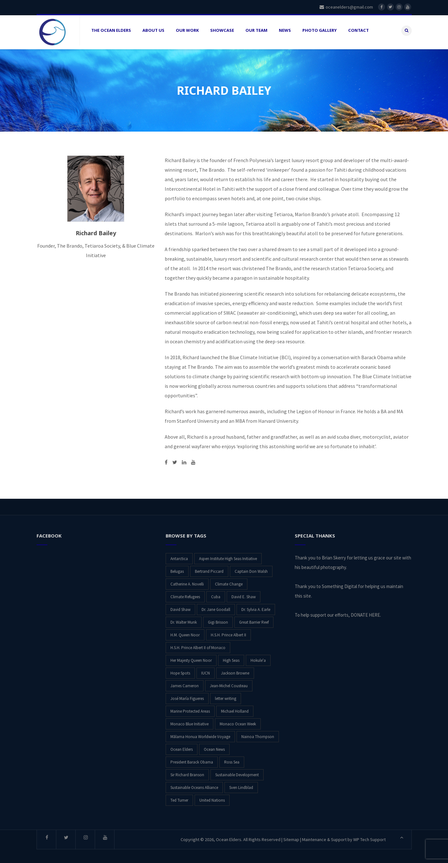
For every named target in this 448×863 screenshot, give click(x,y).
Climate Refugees (185, 594)
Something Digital (339, 584)
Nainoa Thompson (257, 734)
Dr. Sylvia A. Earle (255, 607)
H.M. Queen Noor (185, 632)
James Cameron (184, 683)
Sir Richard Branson (187, 772)
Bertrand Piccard (209, 569)
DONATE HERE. (366, 613)
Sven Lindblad (241, 785)
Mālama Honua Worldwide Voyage (200, 734)
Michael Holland (235, 709)
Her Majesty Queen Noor (191, 658)
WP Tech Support (369, 837)
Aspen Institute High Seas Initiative (228, 556)
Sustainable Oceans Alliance (194, 785)
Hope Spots (180, 671)
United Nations (212, 798)
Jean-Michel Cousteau (229, 683)
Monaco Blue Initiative (189, 721)
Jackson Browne (235, 671)
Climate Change (229, 582)
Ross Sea (231, 760)
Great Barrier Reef (254, 620)
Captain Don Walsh (251, 569)
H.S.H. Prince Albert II (228, 632)
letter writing (225, 696)
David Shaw (180, 607)
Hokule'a (258, 658)
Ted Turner (179, 798)
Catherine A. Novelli (187, 582)
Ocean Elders (181, 747)
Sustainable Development (237, 772)
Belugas (177, 569)
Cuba (215, 594)
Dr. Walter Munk (183, 620)
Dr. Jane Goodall (216, 607)
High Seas (231, 658)
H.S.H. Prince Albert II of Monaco (197, 645)
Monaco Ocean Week (238, 721)
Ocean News (214, 747)
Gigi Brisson (218, 620)
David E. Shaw (243, 594)
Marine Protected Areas (190, 709)
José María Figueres (187, 696)
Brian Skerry (334, 555)
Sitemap (291, 837)
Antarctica (179, 556)
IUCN (205, 671)
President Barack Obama (191, 760)
